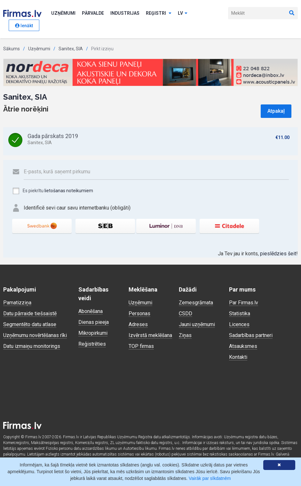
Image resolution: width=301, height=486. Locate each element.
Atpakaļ (276, 111)
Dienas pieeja (93, 322)
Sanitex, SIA (71, 48)
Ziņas (185, 335)
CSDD (185, 313)
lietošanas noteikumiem (68, 190)
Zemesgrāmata (196, 303)
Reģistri (158, 13)
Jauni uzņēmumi (197, 324)
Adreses (138, 324)
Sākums (11, 48)
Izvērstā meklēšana (150, 335)
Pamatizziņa (17, 303)
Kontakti (238, 357)
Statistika (239, 313)
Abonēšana (90, 311)
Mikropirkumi (92, 333)
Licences (239, 324)
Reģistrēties (92, 344)
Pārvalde (93, 13)
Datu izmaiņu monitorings (31, 346)
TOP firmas (141, 346)
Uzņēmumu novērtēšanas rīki (35, 335)
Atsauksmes (243, 346)
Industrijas (124, 13)
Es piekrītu (52, 191)
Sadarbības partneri (251, 335)
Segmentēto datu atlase (29, 324)
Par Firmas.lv (243, 303)
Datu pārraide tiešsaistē (30, 313)
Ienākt (24, 25)
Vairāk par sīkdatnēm (210, 478)
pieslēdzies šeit (278, 254)
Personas (139, 313)
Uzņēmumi (63, 13)
